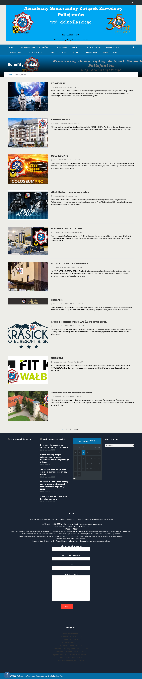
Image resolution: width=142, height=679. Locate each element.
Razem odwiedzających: (67, 661)
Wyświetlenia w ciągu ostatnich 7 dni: (69, 649)
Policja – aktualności (54, 439)
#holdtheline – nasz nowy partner (70, 192)
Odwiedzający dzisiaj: (70, 639)
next (76, 429)
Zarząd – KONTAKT (36, 52)
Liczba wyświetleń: (67, 658)
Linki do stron (90, 52)
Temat (71, 566)
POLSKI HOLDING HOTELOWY (66, 228)
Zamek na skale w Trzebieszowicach (72, 392)
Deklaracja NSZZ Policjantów (34, 47)
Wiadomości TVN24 (20, 439)
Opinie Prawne (15, 52)
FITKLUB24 (57, 358)
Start (11, 47)
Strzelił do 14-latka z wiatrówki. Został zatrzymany (54, 497)
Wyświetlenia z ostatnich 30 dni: (69, 651)
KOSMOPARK (58, 83)
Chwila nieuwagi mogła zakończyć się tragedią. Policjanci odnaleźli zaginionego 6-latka (54, 458)
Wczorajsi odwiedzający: (69, 645)
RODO (75, 52)
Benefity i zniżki (110, 52)
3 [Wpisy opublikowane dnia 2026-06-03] (83, 453)
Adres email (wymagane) (71, 557)
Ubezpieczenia (112, 47)
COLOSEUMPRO (59, 155)
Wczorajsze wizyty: (69, 642)
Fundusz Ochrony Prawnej (66, 47)
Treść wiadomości (71, 587)
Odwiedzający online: (70, 633)
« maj (75, 478)
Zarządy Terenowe (58, 52)
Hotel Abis (57, 299)
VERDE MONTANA (60, 119)
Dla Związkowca (92, 47)
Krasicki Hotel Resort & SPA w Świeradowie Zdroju (79, 321)
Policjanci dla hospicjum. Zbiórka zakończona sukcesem (54, 446)
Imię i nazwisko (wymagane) (71, 547)
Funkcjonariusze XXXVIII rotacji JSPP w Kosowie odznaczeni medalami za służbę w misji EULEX (54, 485)
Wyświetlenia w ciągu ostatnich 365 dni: (68, 655)
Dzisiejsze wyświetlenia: (69, 636)
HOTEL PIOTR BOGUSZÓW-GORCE (69, 263)
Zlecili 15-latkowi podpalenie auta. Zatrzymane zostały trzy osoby (53, 472)
